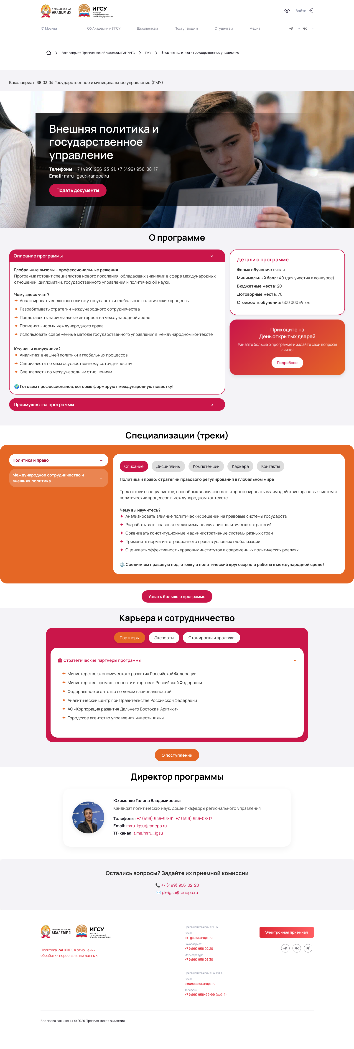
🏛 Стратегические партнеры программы (177, 660)
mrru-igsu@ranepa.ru (86, 176)
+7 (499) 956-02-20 (180, 885)
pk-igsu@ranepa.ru (180, 892)
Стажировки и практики (211, 637)
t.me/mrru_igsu (148, 833)
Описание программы (115, 256)
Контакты (270, 466)
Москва (51, 28)
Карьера (240, 466)
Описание (134, 466)
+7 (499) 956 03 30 (199, 959)
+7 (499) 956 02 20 (199, 948)
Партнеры (130, 637)
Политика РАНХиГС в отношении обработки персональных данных (69, 952)
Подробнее (287, 362)
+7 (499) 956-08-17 (137, 169)
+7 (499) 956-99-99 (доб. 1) (206, 994)
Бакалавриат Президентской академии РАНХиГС (98, 53)
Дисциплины (168, 466)
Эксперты (164, 637)
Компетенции (206, 466)
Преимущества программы (114, 404)
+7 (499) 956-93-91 (95, 169)
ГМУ (148, 53)
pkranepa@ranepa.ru (200, 983)
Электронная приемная (287, 932)
